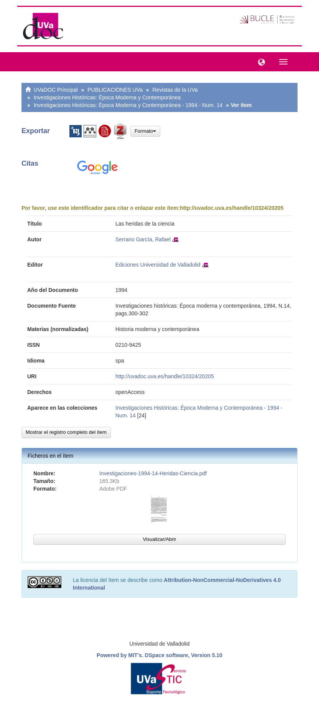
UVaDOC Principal (56, 90)
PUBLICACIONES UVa (115, 90)
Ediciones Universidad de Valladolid (158, 265)
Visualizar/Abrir (159, 539)
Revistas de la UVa (175, 90)
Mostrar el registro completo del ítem (66, 432)
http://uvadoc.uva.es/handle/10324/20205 (231, 208)
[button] (259, 61)
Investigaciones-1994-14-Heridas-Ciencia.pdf (153, 473)
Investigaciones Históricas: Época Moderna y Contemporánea (107, 97)
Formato (145, 131)
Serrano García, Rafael (143, 239)
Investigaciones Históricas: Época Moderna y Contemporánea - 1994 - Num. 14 (128, 105)
